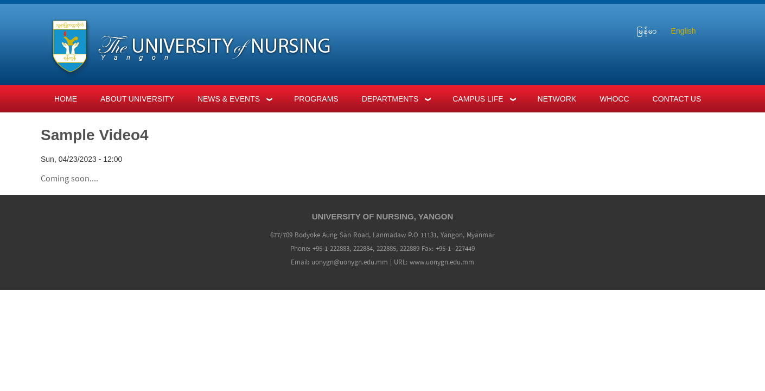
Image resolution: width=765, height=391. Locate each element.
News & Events (228, 98)
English (683, 31)
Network (557, 98)
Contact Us (677, 98)
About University (137, 98)
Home (65, 98)
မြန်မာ (647, 31)
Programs (316, 98)
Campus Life (477, 98)
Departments (390, 98)
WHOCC (614, 98)
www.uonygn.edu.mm (442, 262)
